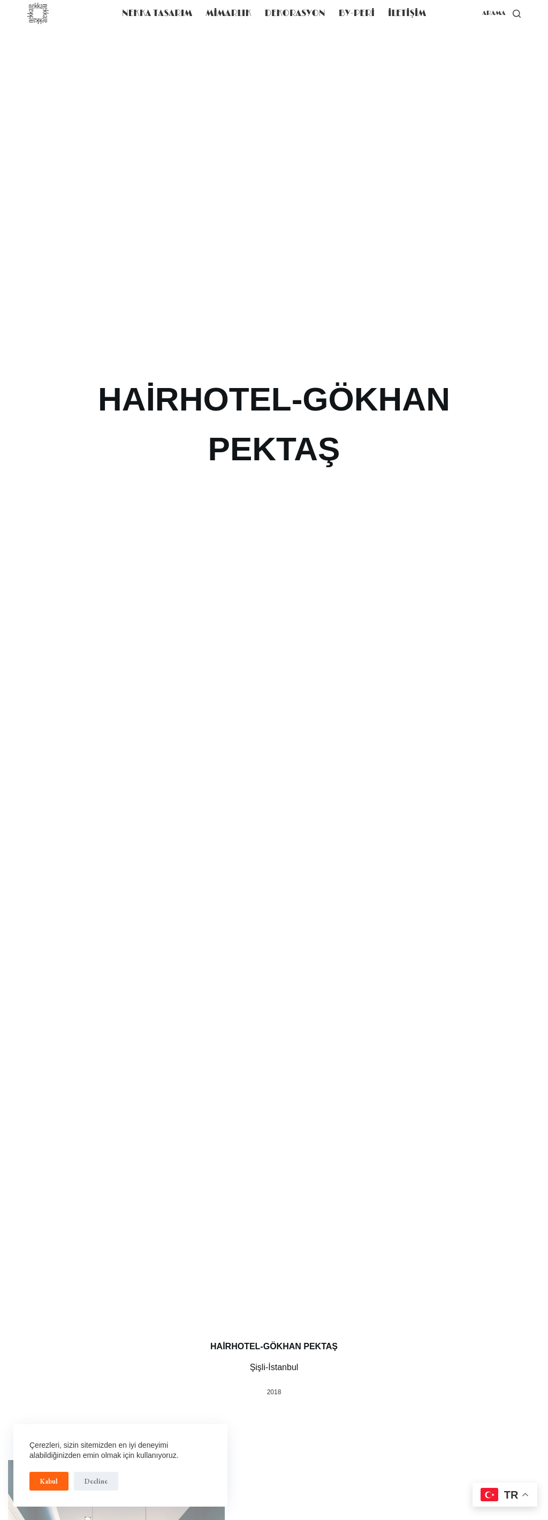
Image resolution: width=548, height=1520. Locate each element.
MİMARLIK (228, 13)
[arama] (501, 13)
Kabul (49, 1481)
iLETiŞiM (407, 13)
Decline (96, 1481)
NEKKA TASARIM (157, 13)
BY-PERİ (357, 13)
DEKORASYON (295, 13)
